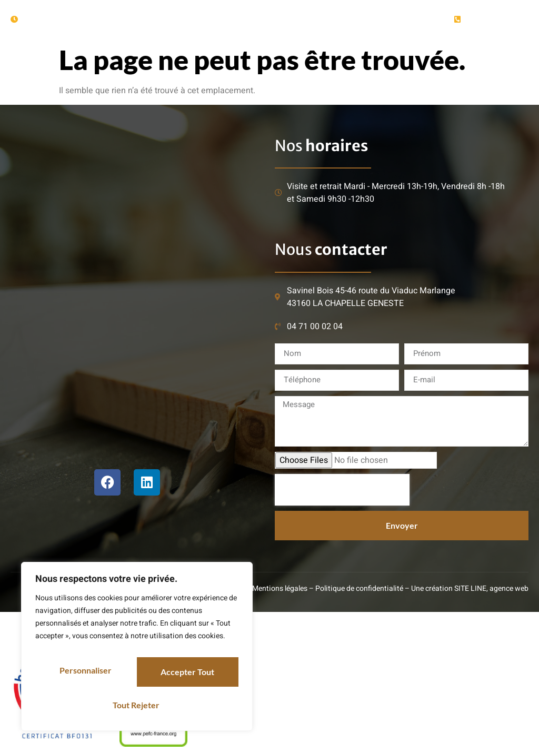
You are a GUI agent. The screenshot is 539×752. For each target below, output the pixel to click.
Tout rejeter (187, 675)
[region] (137, 651)
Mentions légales (279, 588)
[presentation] (342, 490)
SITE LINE (470, 588)
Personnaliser (85, 675)
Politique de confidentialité (359, 588)
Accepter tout (137, 705)
